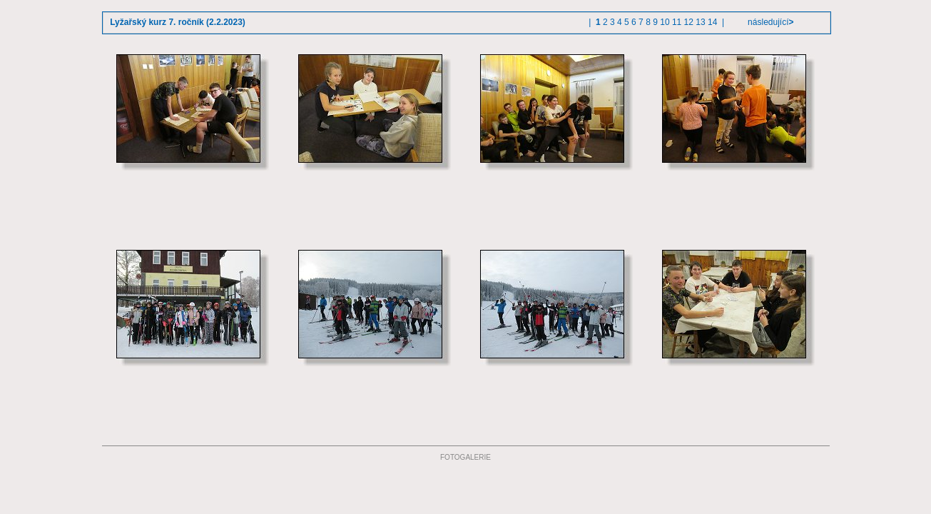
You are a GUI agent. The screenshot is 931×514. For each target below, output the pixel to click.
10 (664, 22)
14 (712, 22)
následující (770, 22)
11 (676, 22)
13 (700, 22)
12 (688, 22)
